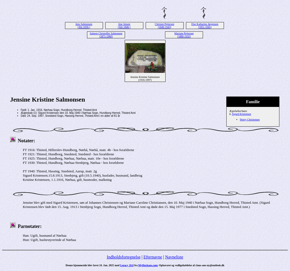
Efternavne (153, 257)
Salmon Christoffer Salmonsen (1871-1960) (106, 35)
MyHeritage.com (147, 265)
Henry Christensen (250, 119)
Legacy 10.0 (127, 265)
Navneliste (174, 257)
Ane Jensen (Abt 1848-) (124, 25)
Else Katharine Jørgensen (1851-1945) (204, 25)
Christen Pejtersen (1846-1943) (164, 25)
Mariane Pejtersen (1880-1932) (183, 35)
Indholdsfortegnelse (123, 257)
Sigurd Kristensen (241, 113)
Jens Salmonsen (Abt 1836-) (83, 25)
